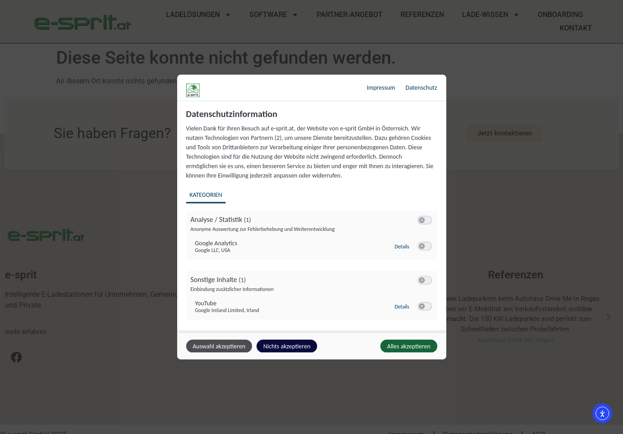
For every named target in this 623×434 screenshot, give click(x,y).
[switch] (425, 220)
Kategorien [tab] (206, 195)
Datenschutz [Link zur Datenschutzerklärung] (421, 87)
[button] (422, 220)
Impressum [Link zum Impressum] (381, 87)
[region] (313, 219)
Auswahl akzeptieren (219, 346)
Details (402, 246)
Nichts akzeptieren (286, 346)
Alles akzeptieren (408, 346)
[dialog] (311, 217)
